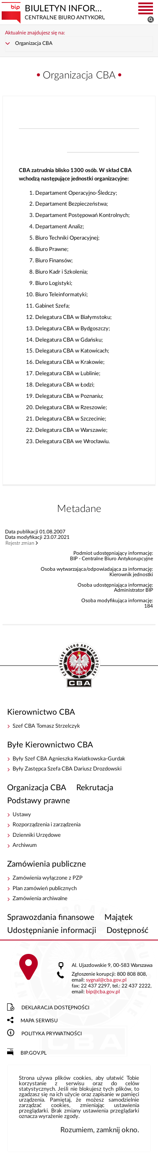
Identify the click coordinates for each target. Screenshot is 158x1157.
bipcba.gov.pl (103, 992)
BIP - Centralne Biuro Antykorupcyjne (79, 665)
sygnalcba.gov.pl (106, 980)
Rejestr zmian (19, 543)
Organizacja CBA (33, 43)
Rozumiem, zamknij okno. (99, 1129)
